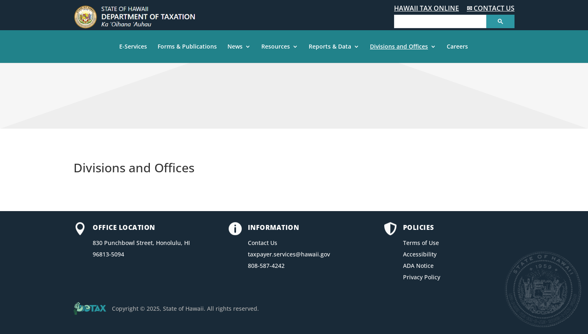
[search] (439, 21)
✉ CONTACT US (490, 8)
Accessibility (420, 254)
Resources (275, 47)
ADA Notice (418, 265)
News (235, 47)
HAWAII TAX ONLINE (426, 8)
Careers (457, 47)
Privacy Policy (421, 277)
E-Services (133, 47)
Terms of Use (421, 243)
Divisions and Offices (399, 47)
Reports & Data (330, 47)
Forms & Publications (187, 47)
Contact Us (262, 243)
